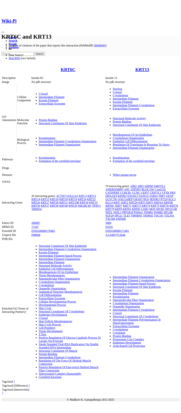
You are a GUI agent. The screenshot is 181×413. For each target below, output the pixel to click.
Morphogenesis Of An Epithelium (132, 134)
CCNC (136, 192)
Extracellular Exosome (52, 103)
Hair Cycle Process (50, 324)
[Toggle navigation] (2, 32)
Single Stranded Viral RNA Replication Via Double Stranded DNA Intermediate (68, 346)
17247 (35, 226)
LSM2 (144, 209)
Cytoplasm (119, 332)
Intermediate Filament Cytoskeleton (133, 105)
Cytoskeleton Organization (128, 138)
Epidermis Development (53, 314)
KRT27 (45, 202)
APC (127, 189)
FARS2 (154, 195)
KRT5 (149, 202)
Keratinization (47, 138)
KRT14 (35, 199)
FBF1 (162, 195)
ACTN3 (61, 195)
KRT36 (35, 205)
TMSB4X (136, 215)
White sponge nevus (124, 174)
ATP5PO (135, 189)
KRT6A (158, 202)
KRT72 (136, 205)
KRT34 (84, 202)
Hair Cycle (45, 308)
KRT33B (74, 202)
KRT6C (68, 69)
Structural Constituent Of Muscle (58, 350)
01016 (109, 226)
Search (13, 40)
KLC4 (109, 202)
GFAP (169, 195)
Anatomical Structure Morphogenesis (60, 291)
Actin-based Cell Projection (129, 345)
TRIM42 (148, 215)
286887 (35, 222)
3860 (108, 222)
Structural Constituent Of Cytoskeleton (61, 311)
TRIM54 (36, 209)
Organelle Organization (52, 288)
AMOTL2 (159, 186)
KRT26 (35, 202)
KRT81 (126, 209)
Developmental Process (52, 304)
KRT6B (168, 202)
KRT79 (109, 209)
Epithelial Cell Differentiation (130, 141)
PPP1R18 (127, 212)
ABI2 (133, 186)
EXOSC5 (132, 195)
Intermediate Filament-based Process (60, 255)
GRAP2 (138, 199)
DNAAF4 (111, 195)
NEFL (108, 212)
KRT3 (141, 202)
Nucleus (117, 88)
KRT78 (173, 205)
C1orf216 (160, 189)
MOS (152, 209)
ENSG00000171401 (117, 230)
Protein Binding (48, 120)
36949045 (100, 45)
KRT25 (91, 199)
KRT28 (54, 202)
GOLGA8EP (125, 199)
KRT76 (164, 205)
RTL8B (168, 212)
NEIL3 (117, 212)
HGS (146, 199)
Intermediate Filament (52, 97)
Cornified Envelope (50, 377)
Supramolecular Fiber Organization (59, 278)
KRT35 (93, 202)
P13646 (120, 234)
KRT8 (118, 209)
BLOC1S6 (148, 189)
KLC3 (172, 199)
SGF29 (109, 215)
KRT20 (133, 202)
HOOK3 (155, 199)
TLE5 (126, 215)
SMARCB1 (84, 205)
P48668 (35, 234)
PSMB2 (158, 212)
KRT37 (45, 205)
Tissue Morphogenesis (52, 275)
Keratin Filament (49, 100)
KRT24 (82, 199)
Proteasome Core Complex (128, 339)
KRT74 (146, 205)
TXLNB (110, 218)
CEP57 (145, 192)
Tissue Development (51, 331)
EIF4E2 (122, 195)
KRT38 (54, 205)
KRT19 (73, 199)
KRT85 (136, 209)
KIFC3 (83, 195)
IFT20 (164, 199)
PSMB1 (148, 212)
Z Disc (43, 334)
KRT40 (63, 205)
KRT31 (63, 202)
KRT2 (124, 202)
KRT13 (142, 69)
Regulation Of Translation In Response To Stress (141, 144)
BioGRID (14, 58)
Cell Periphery (47, 327)
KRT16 (54, 199)
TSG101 (159, 215)
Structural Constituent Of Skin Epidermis (63, 123)
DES (173, 192)
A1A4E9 (110, 234)
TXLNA (169, 215)
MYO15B (171, 209)
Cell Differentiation (50, 295)
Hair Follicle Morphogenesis (55, 321)
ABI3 (140, 186)
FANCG (144, 195)
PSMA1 (138, 212)
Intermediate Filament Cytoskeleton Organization (67, 141)
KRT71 (127, 205)
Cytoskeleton (120, 95)
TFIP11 (96, 205)
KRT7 (118, 205)
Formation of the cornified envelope (60, 161)
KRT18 (63, 199)
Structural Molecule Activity (129, 118)
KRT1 (116, 202)
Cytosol (43, 93)
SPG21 (118, 215)
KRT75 (155, 205)
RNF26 (73, 205)
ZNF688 (121, 218)
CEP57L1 (155, 192)
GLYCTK (111, 199)
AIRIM (148, 186)
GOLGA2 (72, 195)
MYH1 (160, 209)
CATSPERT (112, 192)
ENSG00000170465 (43, 230)
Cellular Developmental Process (57, 301)
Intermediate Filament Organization (59, 144)
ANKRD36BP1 (114, 189)
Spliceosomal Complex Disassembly (60, 373)
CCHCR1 (125, 192)
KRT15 (45, 199)
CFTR (165, 192)
